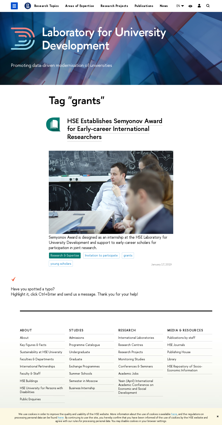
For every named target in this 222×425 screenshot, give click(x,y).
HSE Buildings (29, 381)
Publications (144, 6)
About (26, 330)
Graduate (75, 359)
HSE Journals (176, 345)
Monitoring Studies (131, 359)
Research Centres (130, 345)
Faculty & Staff (30, 373)
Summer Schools (80, 373)
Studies (76, 330)
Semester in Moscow (83, 381)
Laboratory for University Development (104, 38)
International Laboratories (136, 338)
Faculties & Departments (37, 359)
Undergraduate (79, 352)
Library (171, 359)
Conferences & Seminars (135, 366)
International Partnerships (37, 366)
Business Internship (82, 388)
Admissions (76, 338)
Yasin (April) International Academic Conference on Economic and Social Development (135, 387)
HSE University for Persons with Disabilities (41, 390)
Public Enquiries (30, 399)
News (164, 6)
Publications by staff (181, 338)
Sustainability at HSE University (41, 352)
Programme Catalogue (84, 345)
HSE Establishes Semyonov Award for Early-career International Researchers (114, 128)
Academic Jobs (128, 373)
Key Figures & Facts (33, 345)
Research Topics (46, 6)
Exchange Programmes (84, 366)
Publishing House (179, 352)
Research (127, 330)
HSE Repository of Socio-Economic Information (184, 368)
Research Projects (114, 6)
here (174, 414)
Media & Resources (185, 330)
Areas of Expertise (79, 6)
